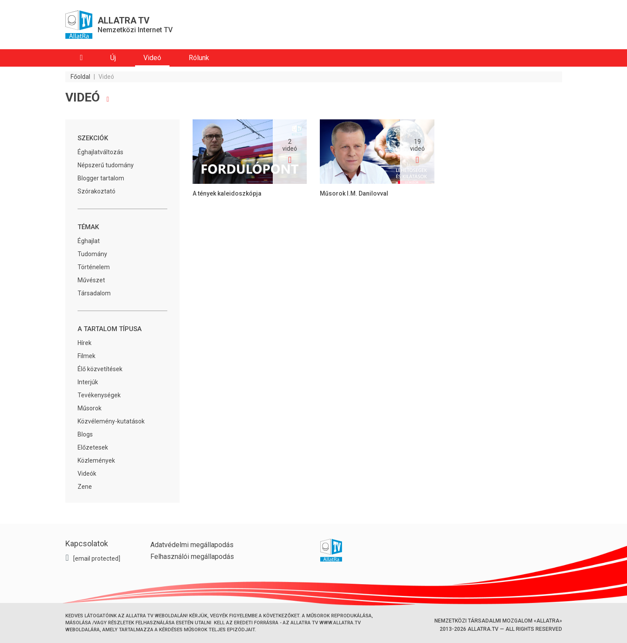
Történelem (94, 267)
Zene (85, 486)
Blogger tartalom (101, 178)
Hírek (85, 342)
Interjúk (88, 382)
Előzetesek (93, 447)
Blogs (85, 434)
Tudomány (92, 253)
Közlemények (96, 460)
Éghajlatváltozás (100, 152)
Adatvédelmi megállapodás (192, 545)
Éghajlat (89, 240)
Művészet (91, 280)
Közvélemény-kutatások (111, 421)
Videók (87, 473)
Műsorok (90, 408)
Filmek (86, 355)
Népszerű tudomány (106, 165)
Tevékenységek (99, 395)
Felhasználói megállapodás (192, 556)
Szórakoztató (96, 191)
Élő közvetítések (100, 368)
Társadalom (94, 293)
